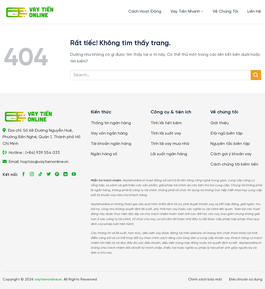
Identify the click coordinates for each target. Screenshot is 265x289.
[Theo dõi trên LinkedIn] (65, 174)
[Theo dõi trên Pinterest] (57, 174)
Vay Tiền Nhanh (187, 11)
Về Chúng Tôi (225, 11)
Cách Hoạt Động (144, 11)
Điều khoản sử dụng (245, 279)
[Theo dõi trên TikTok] (40, 174)
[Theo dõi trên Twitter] (49, 174)
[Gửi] (256, 75)
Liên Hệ (254, 11)
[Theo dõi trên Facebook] (23, 174)
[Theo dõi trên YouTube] (74, 174)
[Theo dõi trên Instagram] (32, 174)
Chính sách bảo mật (205, 279)
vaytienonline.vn (48, 280)
